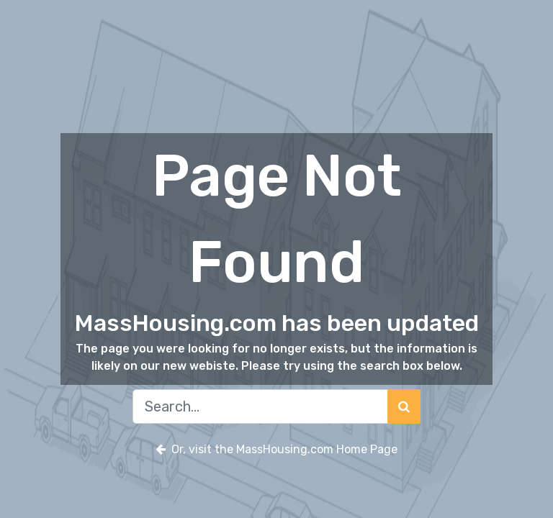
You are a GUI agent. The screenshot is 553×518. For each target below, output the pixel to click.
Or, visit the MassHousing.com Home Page (276, 449)
